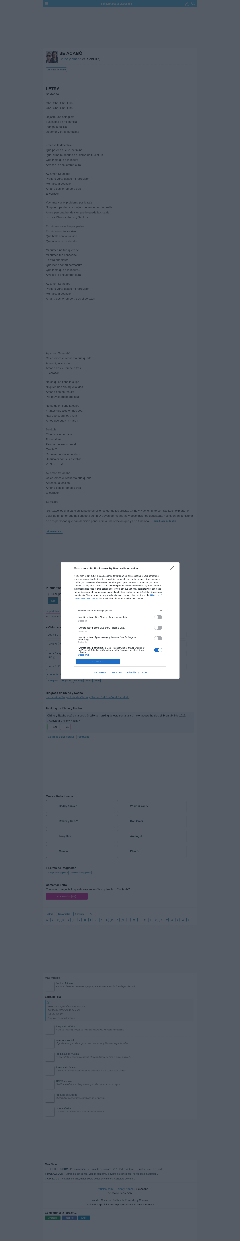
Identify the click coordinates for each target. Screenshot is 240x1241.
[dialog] (120, 620)
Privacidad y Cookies (137, 672)
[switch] (158, 617)
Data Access (117, 672)
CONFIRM (98, 661)
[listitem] (120, 610)
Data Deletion (99, 672)
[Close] (173, 569)
